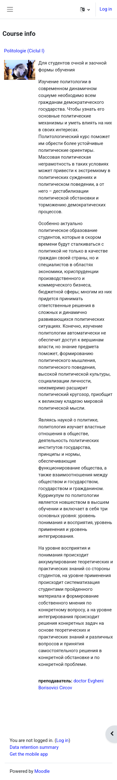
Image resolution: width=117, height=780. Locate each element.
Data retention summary (34, 747)
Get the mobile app (29, 754)
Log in (106, 9)
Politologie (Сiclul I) (24, 51)
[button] (85, 9)
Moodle (42, 771)
